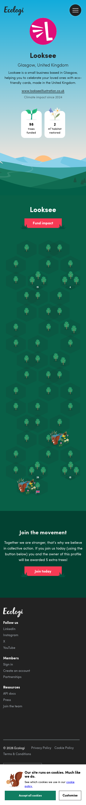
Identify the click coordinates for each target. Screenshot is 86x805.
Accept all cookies (30, 795)
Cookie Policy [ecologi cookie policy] (64, 748)
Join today (43, 571)
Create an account (16, 671)
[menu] (75, 10)
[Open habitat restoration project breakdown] (54, 124)
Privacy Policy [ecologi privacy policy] (41, 748)
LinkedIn (9, 629)
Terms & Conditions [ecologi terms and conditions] (17, 754)
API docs (9, 693)
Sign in (8, 664)
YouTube (9, 648)
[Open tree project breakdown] (31, 124)
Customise (70, 795)
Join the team (12, 706)
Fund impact (43, 223)
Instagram (10, 635)
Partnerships (12, 677)
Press (7, 700)
